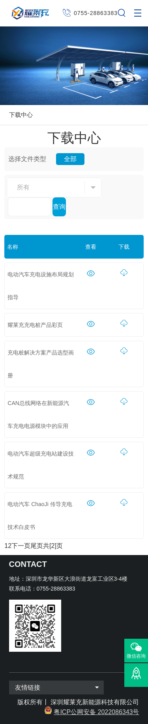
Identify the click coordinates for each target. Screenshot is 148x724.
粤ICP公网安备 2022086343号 (96, 712)
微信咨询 (136, 656)
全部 (70, 159)
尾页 (36, 545)
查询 (59, 206)
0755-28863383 (96, 13)
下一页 (20, 545)
